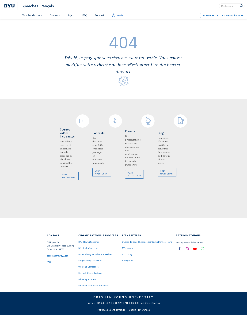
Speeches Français (38, 5)
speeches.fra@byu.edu (57, 255)
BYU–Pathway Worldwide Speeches (95, 254)
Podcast (99, 15)
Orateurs (55, 15)
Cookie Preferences (139, 310)
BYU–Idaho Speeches (88, 248)
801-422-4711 (120, 303)
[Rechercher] (231, 6)
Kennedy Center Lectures (90, 273)
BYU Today (127, 254)
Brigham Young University (123, 297)
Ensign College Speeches (90, 260)
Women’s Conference (88, 266)
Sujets (71, 15)
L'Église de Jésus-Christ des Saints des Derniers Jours (147, 241)
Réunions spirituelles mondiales (93, 285)
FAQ (84, 15)
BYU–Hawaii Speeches (88, 241)
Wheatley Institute (87, 279)
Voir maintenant (69, 175)
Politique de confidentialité (111, 310)
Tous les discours (32, 15)
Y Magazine (127, 260)
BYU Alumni (127, 248)
